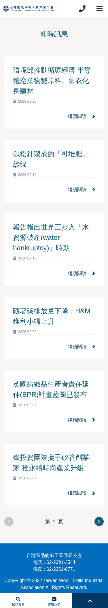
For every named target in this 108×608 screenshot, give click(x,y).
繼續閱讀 (81, 117)
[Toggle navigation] (99, 8)
